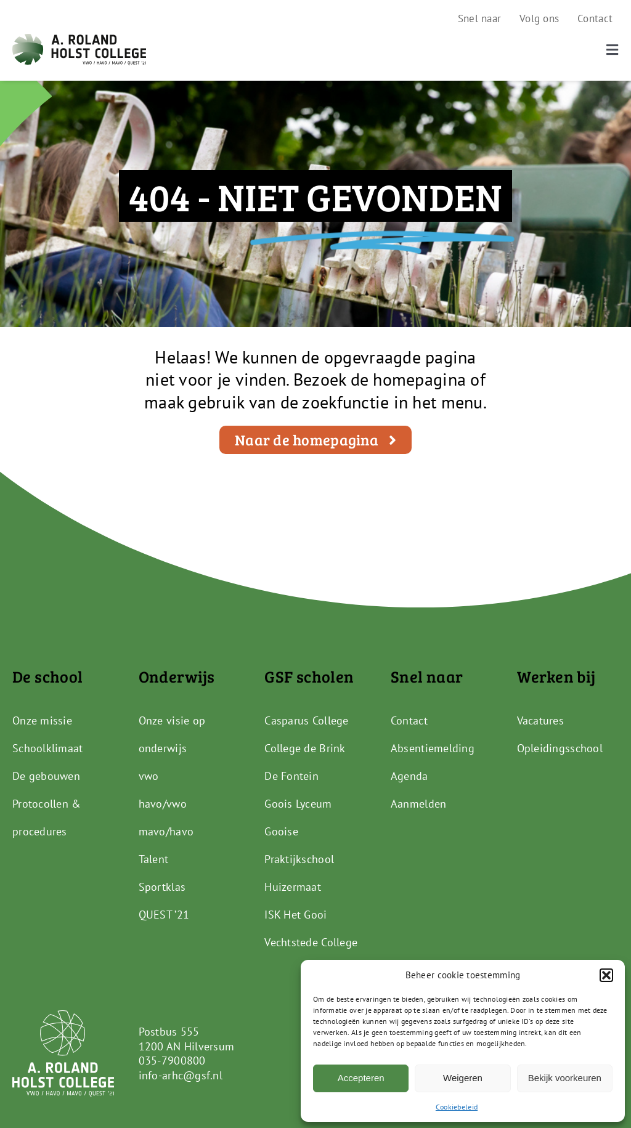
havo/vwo (163, 804)
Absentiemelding (432, 748)
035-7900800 (172, 1060)
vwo (149, 776)
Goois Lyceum (298, 804)
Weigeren (462, 1078)
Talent (154, 859)
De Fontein (291, 776)
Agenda (409, 776)
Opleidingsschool (560, 748)
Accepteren (361, 1078)
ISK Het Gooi (295, 914)
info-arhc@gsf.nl (180, 1075)
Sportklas (162, 887)
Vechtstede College (310, 942)
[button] (606, 975)
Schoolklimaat (47, 748)
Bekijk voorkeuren (564, 1078)
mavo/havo (166, 831)
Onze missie (42, 720)
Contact (409, 720)
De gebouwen (46, 776)
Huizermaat (292, 887)
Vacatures (540, 720)
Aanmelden (418, 804)
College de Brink (304, 748)
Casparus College (306, 720)
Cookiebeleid (457, 1106)
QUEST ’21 (164, 914)
